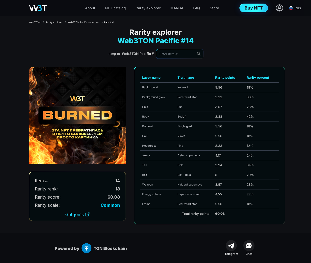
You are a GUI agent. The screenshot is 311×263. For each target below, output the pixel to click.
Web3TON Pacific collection (83, 22)
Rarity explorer (148, 8)
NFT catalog (115, 8)
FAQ (196, 8)
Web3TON (34, 22)
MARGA (176, 8)
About (90, 8)
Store (214, 8)
